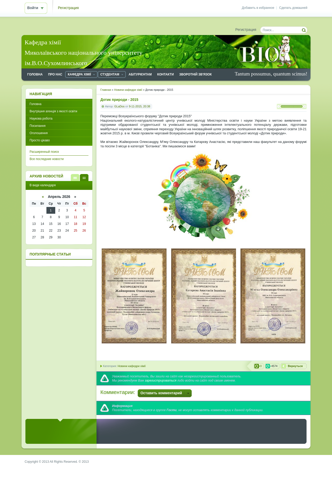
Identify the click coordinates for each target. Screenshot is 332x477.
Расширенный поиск (44, 152)
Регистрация (68, 8)
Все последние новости (47, 159)
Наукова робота (41, 118)
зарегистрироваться (160, 380)
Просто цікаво (40, 140)
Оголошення (39, 133)
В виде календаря (84, 177)
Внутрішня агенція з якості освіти (53, 111)
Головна (36, 104)
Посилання (37, 126)
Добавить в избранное (258, 8)
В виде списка (75, 177)
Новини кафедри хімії (131, 366)
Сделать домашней (293, 8)
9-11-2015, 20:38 (139, 106)
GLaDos (119, 106)
